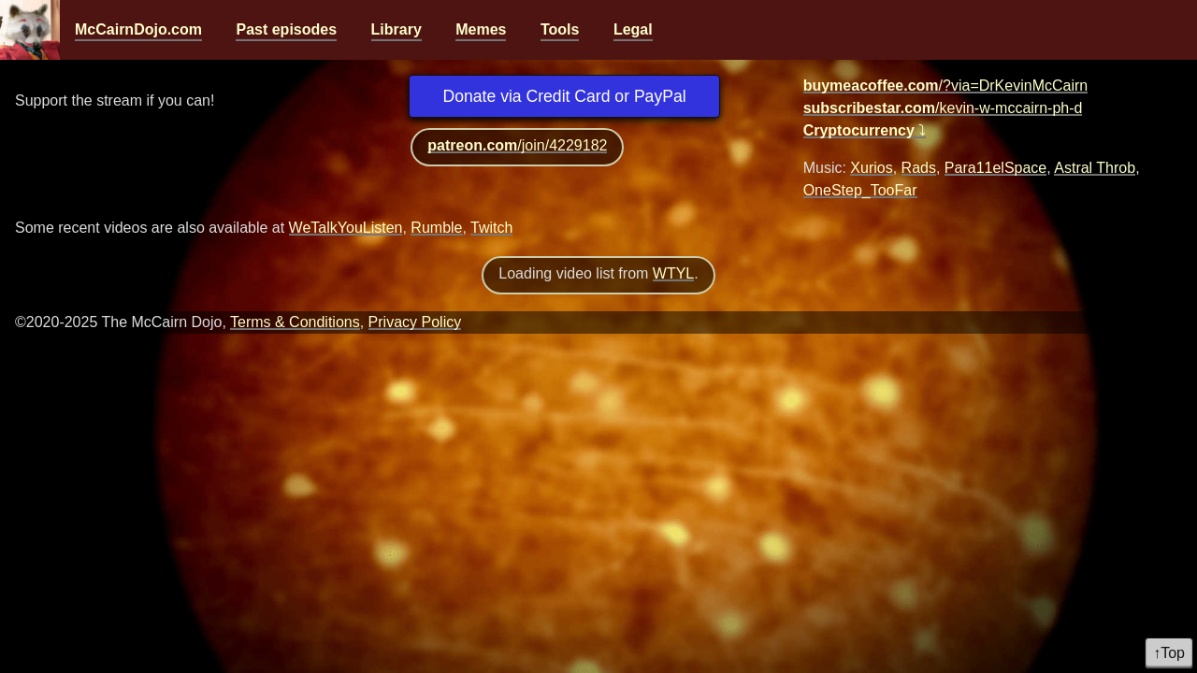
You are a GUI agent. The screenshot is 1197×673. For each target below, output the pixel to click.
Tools (560, 29)
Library (396, 29)
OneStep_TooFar (860, 190)
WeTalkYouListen (346, 228)
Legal (633, 29)
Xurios (871, 168)
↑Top (1169, 653)
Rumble (436, 228)
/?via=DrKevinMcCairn (946, 85)
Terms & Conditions (295, 322)
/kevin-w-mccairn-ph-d (943, 108)
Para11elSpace (995, 168)
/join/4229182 (517, 145)
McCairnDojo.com (138, 29)
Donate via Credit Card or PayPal (564, 96)
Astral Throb (1094, 168)
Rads (918, 168)
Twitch (491, 228)
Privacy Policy (415, 322)
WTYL (673, 273)
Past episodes (286, 29)
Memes (480, 29)
